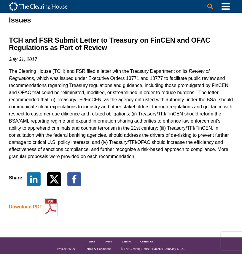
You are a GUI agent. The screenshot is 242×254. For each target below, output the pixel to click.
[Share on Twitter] (54, 178)
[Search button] (210, 6)
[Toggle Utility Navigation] (225, 6)
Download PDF (25, 206)
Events (108, 241)
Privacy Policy (66, 248)
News (92, 241)
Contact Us (146, 241)
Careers (126, 241)
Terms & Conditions (98, 248)
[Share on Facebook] (74, 178)
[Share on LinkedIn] (34, 178)
